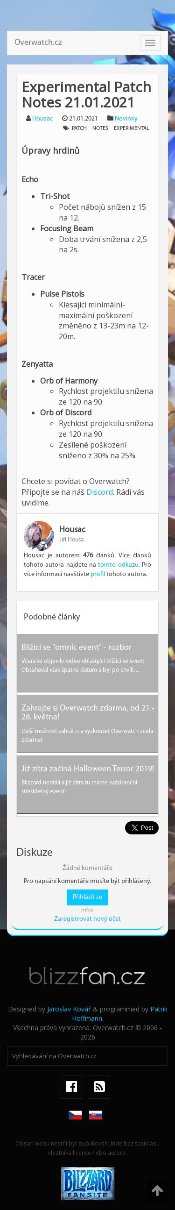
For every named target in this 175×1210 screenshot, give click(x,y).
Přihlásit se (87, 897)
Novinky (126, 118)
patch (79, 128)
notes (100, 128)
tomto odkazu (118, 565)
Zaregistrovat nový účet (87, 919)
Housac (42, 118)
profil (98, 574)
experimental (131, 128)
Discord (99, 492)
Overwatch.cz (38, 42)
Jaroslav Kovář (69, 1008)
